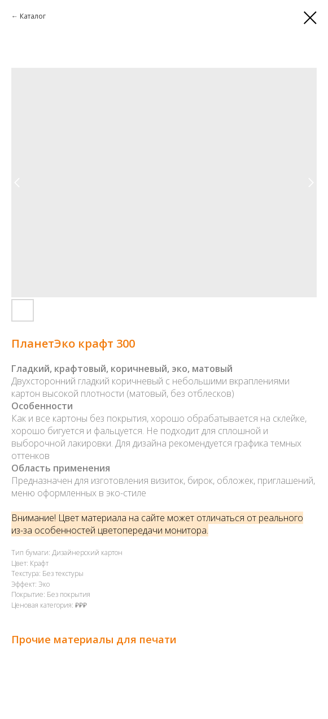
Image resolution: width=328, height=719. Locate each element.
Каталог (33, 16)
